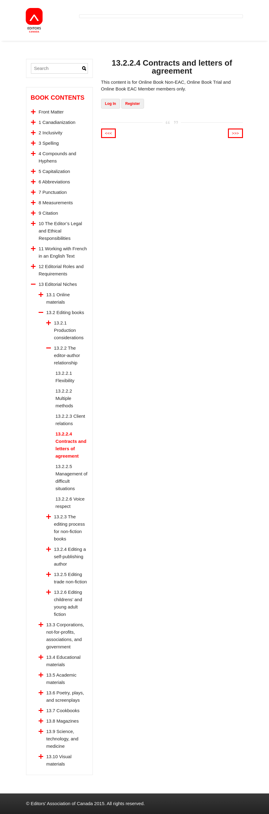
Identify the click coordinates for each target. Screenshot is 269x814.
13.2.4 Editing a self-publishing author (70, 556)
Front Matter (51, 111)
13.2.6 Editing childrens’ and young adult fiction (68, 603)
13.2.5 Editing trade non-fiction (70, 578)
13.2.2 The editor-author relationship (67, 355)
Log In (110, 104)
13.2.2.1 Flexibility (64, 377)
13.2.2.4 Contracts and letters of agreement (70, 445)
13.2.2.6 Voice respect (70, 502)
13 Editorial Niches (58, 284)
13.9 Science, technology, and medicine (62, 739)
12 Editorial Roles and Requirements (61, 270)
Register (132, 104)
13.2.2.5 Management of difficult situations (71, 477)
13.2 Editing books (65, 312)
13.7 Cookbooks (62, 710)
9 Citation (48, 213)
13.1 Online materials (58, 298)
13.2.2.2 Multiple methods (64, 398)
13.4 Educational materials (63, 661)
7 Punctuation (53, 192)
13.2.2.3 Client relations (70, 419)
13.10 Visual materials (58, 760)
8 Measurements (56, 202)
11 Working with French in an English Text (63, 252)
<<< (108, 133)
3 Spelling (49, 143)
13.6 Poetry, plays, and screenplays (65, 696)
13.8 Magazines (62, 721)
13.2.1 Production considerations (69, 330)
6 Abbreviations (54, 181)
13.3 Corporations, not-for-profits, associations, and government (65, 635)
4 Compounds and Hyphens (57, 157)
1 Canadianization (57, 122)
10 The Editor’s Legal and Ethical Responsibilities (60, 231)
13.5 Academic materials (61, 678)
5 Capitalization (54, 171)
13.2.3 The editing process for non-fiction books (69, 527)
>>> (235, 133)
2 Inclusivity (51, 132)
